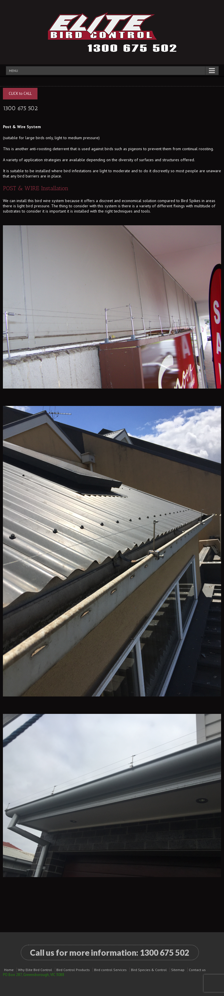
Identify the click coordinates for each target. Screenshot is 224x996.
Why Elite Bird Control (35, 970)
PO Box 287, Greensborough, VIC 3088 (33, 974)
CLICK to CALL (20, 93)
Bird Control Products (73, 970)
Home (9, 970)
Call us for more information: (109, 952)
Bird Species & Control (149, 970)
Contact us (197, 970)
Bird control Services (110, 970)
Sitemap (177, 970)
